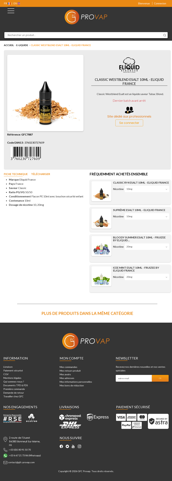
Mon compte (71, 358)
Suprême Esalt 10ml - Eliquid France (139, 209)
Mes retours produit (70, 370)
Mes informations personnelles (76, 381)
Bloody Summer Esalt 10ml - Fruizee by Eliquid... (139, 239)
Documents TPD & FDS (15, 385)
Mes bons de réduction (72, 385)
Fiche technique (16, 174)
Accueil (9, 45)
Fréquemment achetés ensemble (119, 174)
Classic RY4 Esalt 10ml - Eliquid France (141, 182)
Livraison (8, 366)
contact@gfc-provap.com (21, 462)
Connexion (160, 3)
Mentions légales (12, 377)
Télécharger (40, 174)
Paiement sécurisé (13, 370)
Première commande (14, 389)
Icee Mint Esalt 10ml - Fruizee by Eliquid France (136, 269)
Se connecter (129, 123)
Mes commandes (68, 366)
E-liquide (22, 45)
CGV (6, 374)
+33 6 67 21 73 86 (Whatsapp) (25, 455)
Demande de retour (13, 392)
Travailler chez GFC (13, 396)
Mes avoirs (65, 374)
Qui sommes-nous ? (13, 381)
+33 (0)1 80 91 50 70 (20, 449)
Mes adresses (67, 378)
